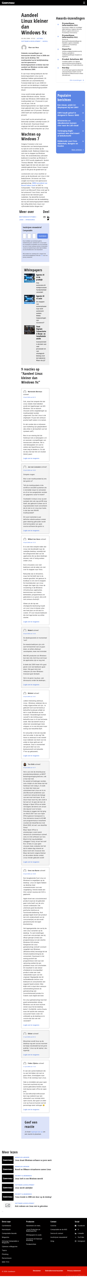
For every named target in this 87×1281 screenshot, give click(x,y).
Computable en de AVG (58, 1229)
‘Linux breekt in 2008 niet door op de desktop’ (33, 1197)
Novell (45, 41)
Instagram (81, 1241)
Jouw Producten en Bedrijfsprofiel (33, 1230)
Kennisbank (6, 1229)
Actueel (40, 38)
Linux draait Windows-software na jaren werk (33, 1160)
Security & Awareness (23, 1175)
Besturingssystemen (27, 217)
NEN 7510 (5, 1262)
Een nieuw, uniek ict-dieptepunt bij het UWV (68, 106)
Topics (4, 1250)
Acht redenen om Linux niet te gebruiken (31, 1206)
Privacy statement (74, 1271)
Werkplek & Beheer (22, 1157)
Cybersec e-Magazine (9, 1246)
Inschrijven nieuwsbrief (58, 1237)
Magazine (5, 1237)
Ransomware (6, 1258)
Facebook (81, 1226)
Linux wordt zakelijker (24, 1187)
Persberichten (31, 1244)
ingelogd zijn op (37, 1132)
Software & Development (31, 41)
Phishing (5, 1254)
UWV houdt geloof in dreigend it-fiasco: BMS (68, 114)
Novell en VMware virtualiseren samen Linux (33, 1169)
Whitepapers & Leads (34, 1235)
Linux (21, 220)
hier (42, 255)
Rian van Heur (34, 47)
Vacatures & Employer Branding (34, 1239)
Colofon (53, 1226)
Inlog (52, 1241)
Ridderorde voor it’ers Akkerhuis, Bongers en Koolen (68, 143)
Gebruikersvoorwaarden (54, 1271)
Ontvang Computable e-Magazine (10, 1242)
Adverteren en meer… (33, 1226)
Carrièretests (6, 1226)
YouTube (81, 1237)
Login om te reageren (31, 458)
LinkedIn (81, 1233)
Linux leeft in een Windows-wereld (29, 1178)
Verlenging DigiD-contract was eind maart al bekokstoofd (69, 133)
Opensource (30, 220)
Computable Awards (9, 1233)
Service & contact (56, 1233)
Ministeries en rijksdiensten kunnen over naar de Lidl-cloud (68, 123)
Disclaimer (37, 1271)
